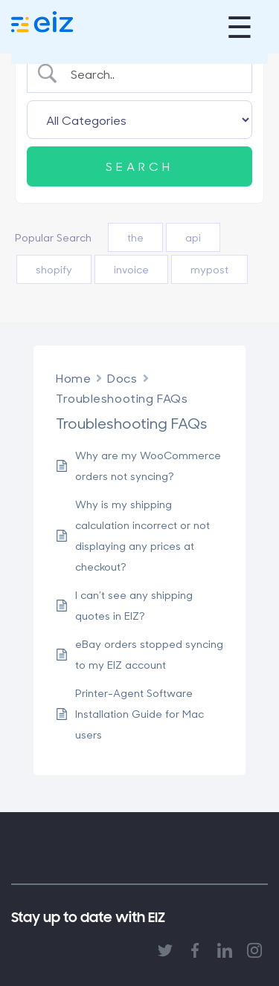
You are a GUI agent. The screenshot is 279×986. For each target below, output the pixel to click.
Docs (122, 378)
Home (73, 378)
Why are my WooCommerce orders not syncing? (148, 465)
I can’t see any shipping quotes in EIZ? (134, 605)
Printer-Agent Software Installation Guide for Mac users (139, 714)
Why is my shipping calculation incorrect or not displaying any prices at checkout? (142, 535)
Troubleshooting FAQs (121, 398)
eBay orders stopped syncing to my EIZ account (149, 654)
